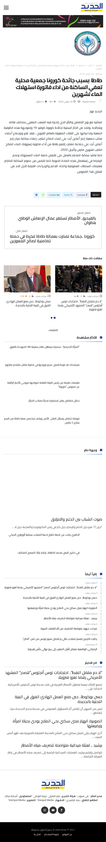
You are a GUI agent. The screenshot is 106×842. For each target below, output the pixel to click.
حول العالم (62, 289)
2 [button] (51, 318)
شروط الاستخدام (51, 834)
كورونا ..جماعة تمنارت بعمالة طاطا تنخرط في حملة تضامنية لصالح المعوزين (53, 236)
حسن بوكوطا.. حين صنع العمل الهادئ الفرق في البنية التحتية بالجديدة (28, 303)
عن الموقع (67, 834)
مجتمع (82, 65)
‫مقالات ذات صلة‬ (92, 259)
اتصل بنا (37, 834)
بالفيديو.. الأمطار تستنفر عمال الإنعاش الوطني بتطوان (53, 218)
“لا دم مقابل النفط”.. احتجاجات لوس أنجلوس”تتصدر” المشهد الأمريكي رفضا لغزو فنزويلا (80, 305)
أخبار (90, 65)
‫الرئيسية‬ (99, 65)
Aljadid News (89, 101)
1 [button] (54, 318)
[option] (78, 288)
